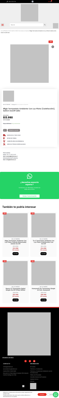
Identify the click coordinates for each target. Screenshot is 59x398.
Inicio (2, 30)
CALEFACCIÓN (14, 30)
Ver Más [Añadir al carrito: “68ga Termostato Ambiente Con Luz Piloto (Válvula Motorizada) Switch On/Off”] (15, 253)
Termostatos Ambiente (23, 30)
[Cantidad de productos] (5, 130)
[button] (2, 25)
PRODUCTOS (7, 30)
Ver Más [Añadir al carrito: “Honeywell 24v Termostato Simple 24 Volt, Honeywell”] (43, 300)
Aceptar (42, 394)
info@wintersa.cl (11, 159)
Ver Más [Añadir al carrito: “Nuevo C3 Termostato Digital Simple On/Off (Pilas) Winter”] (15, 300)
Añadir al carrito (13, 130)
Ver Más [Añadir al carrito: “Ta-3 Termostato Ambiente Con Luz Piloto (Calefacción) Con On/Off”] (43, 253)
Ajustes (51, 394)
